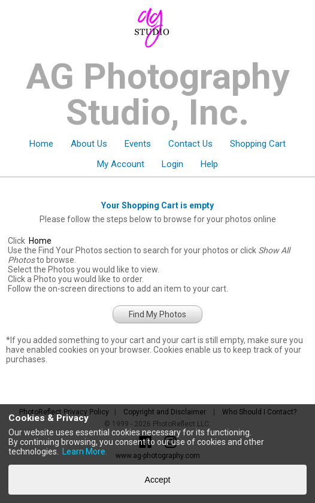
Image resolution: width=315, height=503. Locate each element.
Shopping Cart (258, 143)
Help (209, 164)
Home (41, 143)
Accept (158, 479)
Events (138, 143)
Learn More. (84, 451)
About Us (89, 143)
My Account (120, 164)
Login (172, 164)
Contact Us (190, 143)
